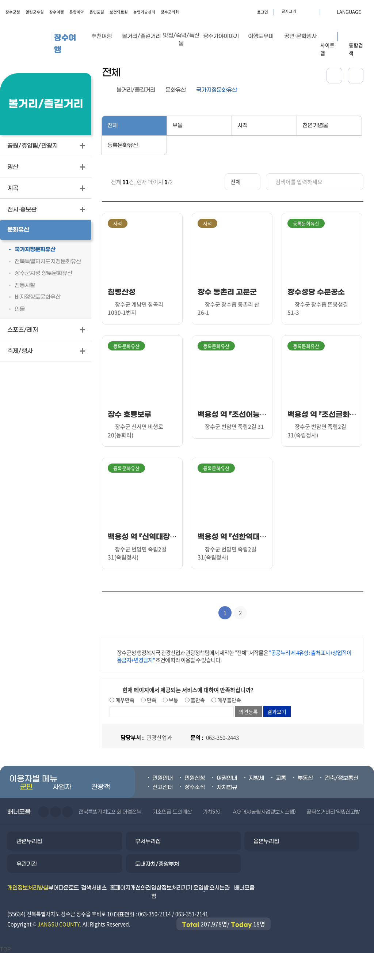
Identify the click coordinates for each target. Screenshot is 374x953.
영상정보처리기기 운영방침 (180, 892)
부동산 (305, 778)
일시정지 (67, 811)
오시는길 (219, 888)
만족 (151, 700)
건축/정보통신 (341, 778)
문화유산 (175, 90)
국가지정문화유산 (216, 90)
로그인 (262, 12)
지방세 (256, 778)
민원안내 (162, 778)
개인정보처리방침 (27, 888)
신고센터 (162, 787)
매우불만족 (228, 700)
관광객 (100, 787)
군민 (26, 787)
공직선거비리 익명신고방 (333, 812)
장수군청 (12, 12)
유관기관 (26, 864)
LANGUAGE (331, 11)
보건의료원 (119, 12)
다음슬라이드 (55, 811)
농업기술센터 (144, 12)
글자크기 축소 (312, 11)
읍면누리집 (266, 841)
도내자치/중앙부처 (157, 864)
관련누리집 (29, 841)
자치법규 (227, 787)
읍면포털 (96, 12)
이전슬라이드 (43, 811)
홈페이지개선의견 (130, 888)
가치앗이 (212, 812)
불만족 (197, 700)
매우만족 (124, 700)
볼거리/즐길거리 (136, 90)
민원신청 (194, 778)
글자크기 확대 (302, 11)
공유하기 (334, 75)
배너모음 (244, 888)
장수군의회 (170, 12)
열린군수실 (35, 12)
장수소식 (194, 787)
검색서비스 (94, 888)
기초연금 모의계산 (171, 812)
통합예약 (76, 12)
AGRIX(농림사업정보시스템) (264, 812)
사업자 (62, 787)
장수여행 (56, 12)
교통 (281, 778)
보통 (173, 700)
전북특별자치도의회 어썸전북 (110, 812)
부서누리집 (148, 841)
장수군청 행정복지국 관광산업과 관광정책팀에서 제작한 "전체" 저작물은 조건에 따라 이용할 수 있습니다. (234, 656)
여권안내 (227, 778)
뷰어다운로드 (63, 888)
